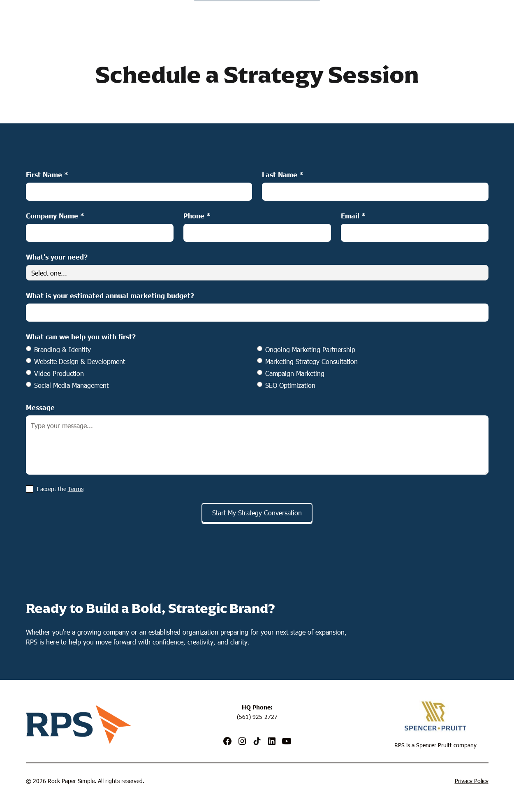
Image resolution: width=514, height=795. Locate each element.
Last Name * (282, 174)
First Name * (47, 174)
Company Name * (55, 215)
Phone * (197, 215)
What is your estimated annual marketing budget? (110, 295)
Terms (75, 489)
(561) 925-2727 (257, 717)
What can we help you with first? (81, 336)
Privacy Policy (472, 781)
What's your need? (57, 257)
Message (40, 407)
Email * (353, 215)
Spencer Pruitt (434, 745)
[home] (257, 15)
